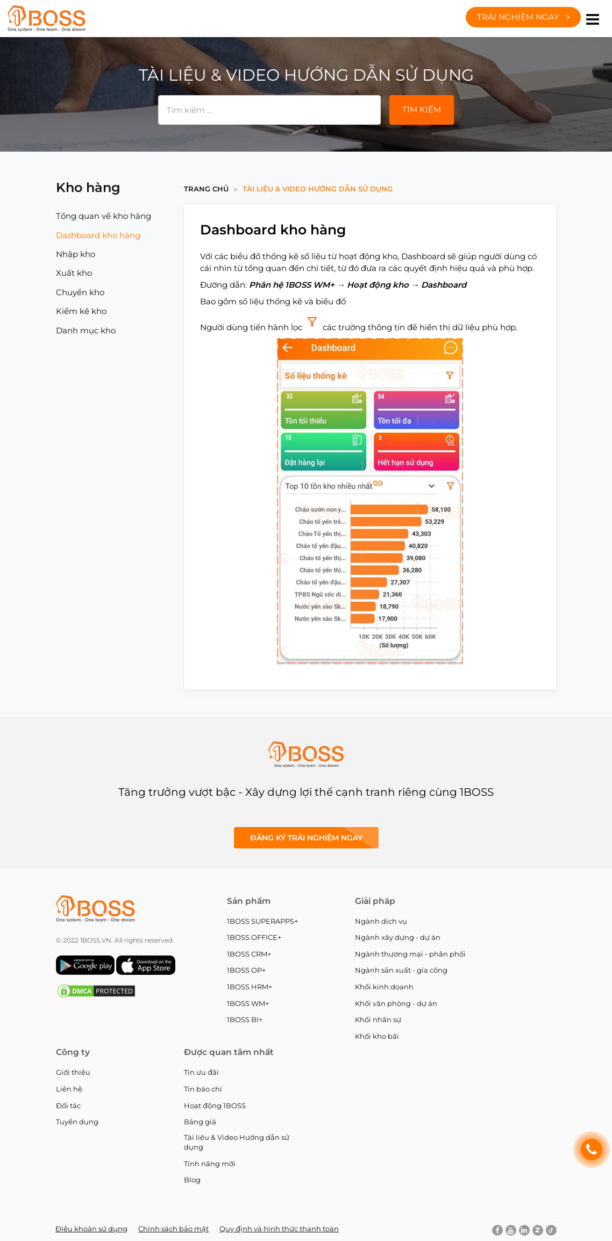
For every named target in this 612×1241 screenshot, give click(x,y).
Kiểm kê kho (81, 311)
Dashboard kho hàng (98, 235)
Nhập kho (75, 254)
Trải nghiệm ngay (523, 17)
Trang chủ (206, 188)
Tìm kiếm (421, 109)
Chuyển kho (80, 292)
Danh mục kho (86, 330)
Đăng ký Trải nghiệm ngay (306, 838)
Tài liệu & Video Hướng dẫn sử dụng (318, 188)
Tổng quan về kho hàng (103, 216)
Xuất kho (74, 273)
